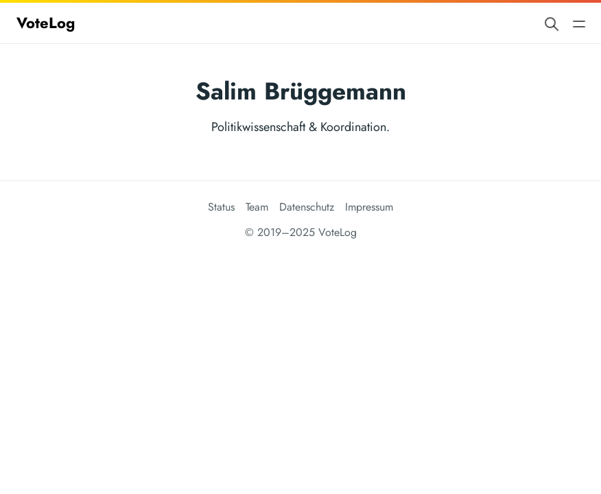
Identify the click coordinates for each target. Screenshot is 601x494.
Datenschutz (306, 207)
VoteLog (45, 23)
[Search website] (551, 23)
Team (257, 207)
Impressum (369, 207)
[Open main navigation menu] (579, 23)
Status (221, 207)
